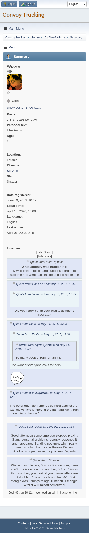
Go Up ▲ (66, 523)
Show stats (33, 107)
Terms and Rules (48, 523)
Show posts (15, 107)
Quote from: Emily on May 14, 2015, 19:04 (43, 334)
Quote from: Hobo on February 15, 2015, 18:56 (46, 284)
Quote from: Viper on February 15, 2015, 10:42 (46, 294)
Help (34, 523)
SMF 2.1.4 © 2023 (34, 528)
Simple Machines (55, 528)
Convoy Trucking (23, 15)
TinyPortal (23, 523)
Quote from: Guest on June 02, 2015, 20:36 (46, 426)
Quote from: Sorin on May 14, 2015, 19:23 (40, 324)
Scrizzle (12, 171)
